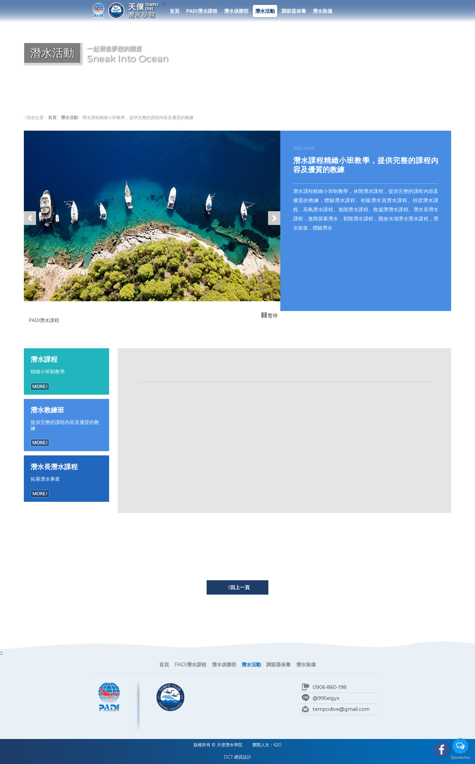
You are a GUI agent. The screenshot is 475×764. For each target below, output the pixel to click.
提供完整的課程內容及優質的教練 (66, 418)
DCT (228, 757)
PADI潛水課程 (201, 11)
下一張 (274, 224)
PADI (98, 10)
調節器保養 (294, 11)
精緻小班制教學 (66, 365)
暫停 (272, 315)
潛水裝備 (322, 11)
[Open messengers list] (460, 746)
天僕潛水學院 (133, 10)
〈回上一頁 (237, 587)
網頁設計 (242, 757)
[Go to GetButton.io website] (460, 758)
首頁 (174, 11)
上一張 (30, 224)
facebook (441, 749)
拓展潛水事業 (66, 472)
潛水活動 (265, 11)
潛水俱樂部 (236, 11)
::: (164, 3)
